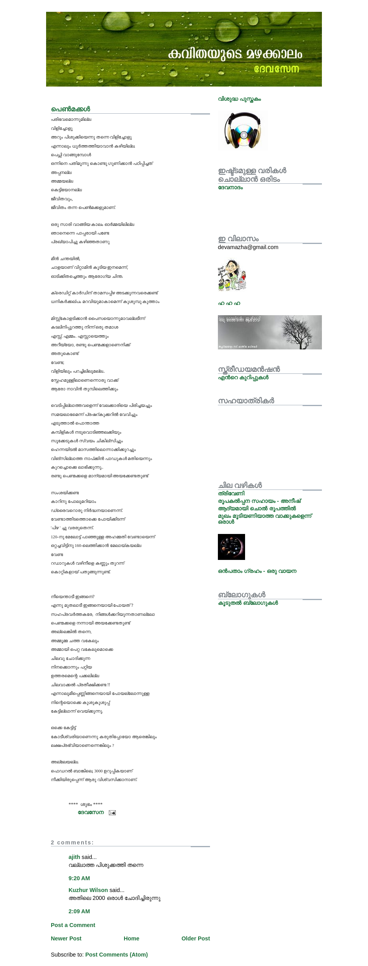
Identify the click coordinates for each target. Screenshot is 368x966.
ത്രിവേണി (231, 493)
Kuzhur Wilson (88, 890)
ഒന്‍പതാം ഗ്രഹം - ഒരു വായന (257, 571)
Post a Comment (73, 925)
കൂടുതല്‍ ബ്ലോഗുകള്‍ (248, 603)
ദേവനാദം (230, 187)
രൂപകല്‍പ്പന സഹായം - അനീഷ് (259, 501)
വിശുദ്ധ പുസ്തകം (239, 99)
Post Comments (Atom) (116, 954)
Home (131, 938)
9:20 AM (79, 878)
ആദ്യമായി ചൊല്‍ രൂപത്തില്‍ (257, 508)
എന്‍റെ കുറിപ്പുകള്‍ (243, 377)
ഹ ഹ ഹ (229, 303)
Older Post (196, 938)
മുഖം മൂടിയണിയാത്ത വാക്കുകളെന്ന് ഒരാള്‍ (264, 519)
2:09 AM (79, 911)
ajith (74, 857)
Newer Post (66, 938)
